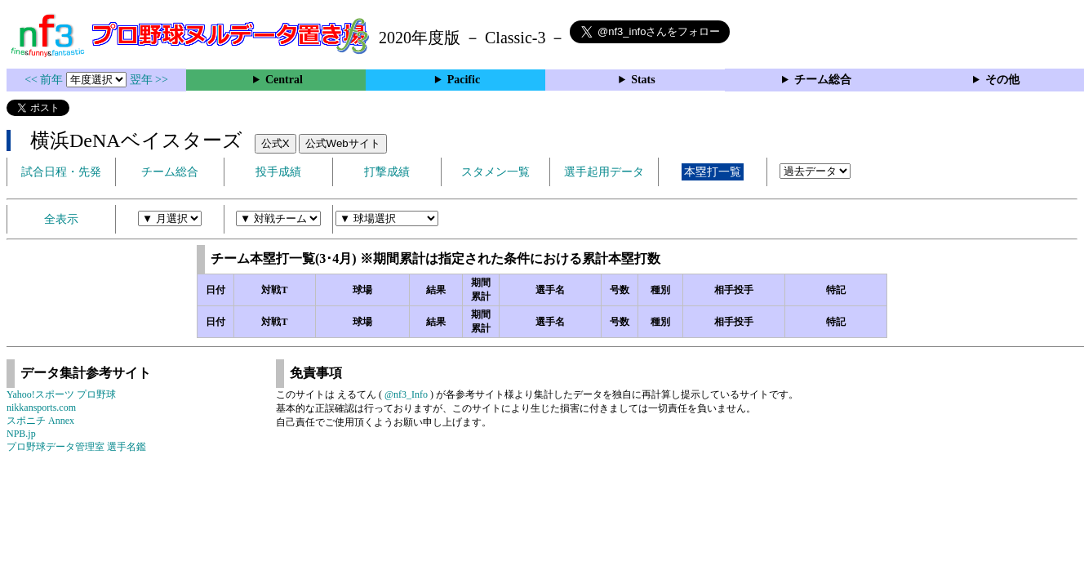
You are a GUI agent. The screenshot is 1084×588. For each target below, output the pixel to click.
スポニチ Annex (40, 420)
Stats (643, 80)
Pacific (463, 80)
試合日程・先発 (61, 172)
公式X (275, 143)
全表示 (61, 219)
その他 (1002, 80)
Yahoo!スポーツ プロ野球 (61, 394)
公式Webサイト (342, 143)
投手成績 (278, 172)
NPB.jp (21, 433)
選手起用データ (604, 172)
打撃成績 (387, 172)
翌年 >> (149, 80)
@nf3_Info (406, 394)
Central (284, 80)
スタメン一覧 (495, 172)
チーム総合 (822, 80)
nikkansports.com (41, 407)
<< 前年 (45, 80)
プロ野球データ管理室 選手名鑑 (76, 446)
